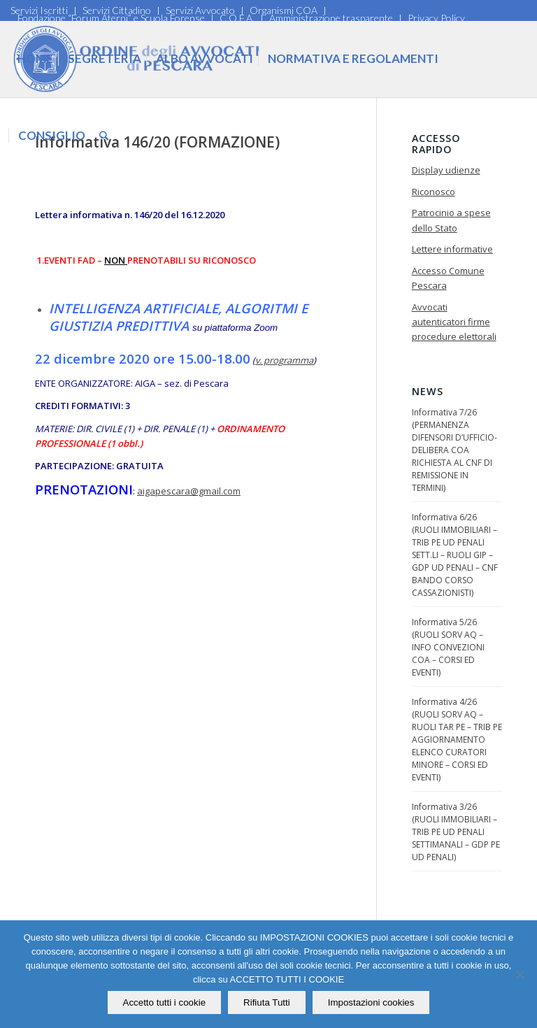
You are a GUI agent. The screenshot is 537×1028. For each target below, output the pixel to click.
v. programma (284, 360)
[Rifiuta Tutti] (520, 974)
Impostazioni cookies (371, 1002)
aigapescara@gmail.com (189, 491)
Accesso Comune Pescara (448, 278)
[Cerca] (103, 135)
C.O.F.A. (237, 18)
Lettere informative (452, 249)
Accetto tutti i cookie (164, 1002)
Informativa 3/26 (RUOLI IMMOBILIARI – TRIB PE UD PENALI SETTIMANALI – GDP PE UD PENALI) (456, 832)
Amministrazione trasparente (331, 18)
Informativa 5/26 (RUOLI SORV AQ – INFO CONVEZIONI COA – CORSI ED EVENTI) (448, 647)
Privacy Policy (436, 18)
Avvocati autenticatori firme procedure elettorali (454, 322)
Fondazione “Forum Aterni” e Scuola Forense (111, 18)
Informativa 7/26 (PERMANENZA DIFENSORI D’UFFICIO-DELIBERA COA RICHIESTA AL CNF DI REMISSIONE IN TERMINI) (454, 450)
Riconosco (433, 191)
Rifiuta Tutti (266, 1002)
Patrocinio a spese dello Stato (451, 220)
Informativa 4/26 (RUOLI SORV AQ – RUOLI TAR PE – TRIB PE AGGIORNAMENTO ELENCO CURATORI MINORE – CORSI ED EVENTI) (457, 739)
